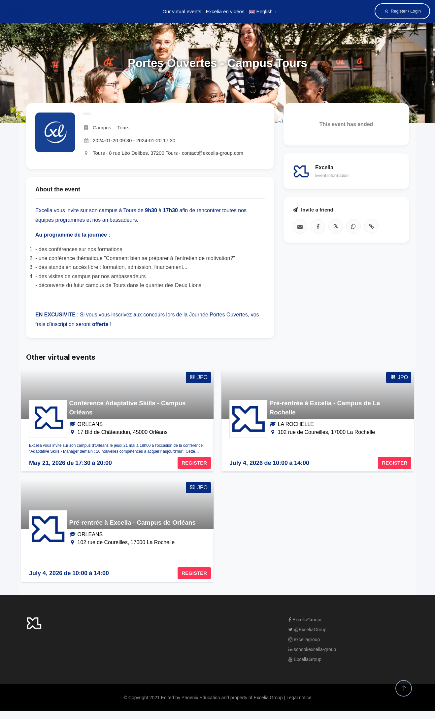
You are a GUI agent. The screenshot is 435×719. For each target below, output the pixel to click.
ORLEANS (90, 424)
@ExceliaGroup (307, 629)
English (260, 11)
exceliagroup (304, 639)
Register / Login (402, 11)
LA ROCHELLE (296, 424)
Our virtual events (181, 11)
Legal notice (299, 697)
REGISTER (194, 463)
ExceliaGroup (304, 659)
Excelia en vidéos (225, 11)
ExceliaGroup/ (304, 619)
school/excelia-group (312, 649)
